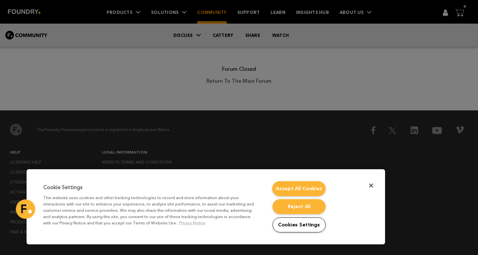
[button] (25, 209)
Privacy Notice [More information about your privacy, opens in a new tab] (192, 222)
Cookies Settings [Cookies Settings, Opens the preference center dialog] (299, 225)
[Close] (371, 185)
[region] (206, 206)
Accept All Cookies (299, 188)
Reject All (299, 206)
